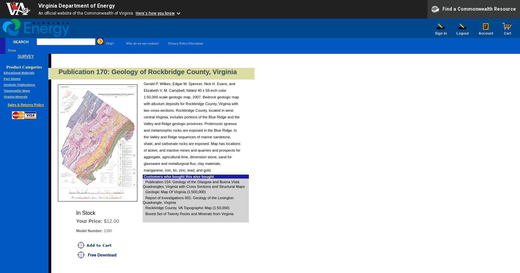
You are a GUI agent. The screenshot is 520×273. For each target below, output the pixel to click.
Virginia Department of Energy (76, 6)
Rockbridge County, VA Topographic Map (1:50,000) (187, 208)
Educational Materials (19, 72)
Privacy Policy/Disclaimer (185, 43)
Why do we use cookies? (142, 43)
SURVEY (26, 56)
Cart (507, 31)
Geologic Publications (19, 84)
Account (485, 31)
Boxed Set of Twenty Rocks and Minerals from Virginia (189, 214)
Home (12, 50)
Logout (463, 31)
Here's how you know (155, 13)
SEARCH (20, 42)
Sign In (441, 31)
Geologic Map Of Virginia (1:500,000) (175, 192)
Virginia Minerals (16, 96)
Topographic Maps (17, 90)
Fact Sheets (12, 78)
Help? (110, 43)
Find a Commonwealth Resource (474, 9)
